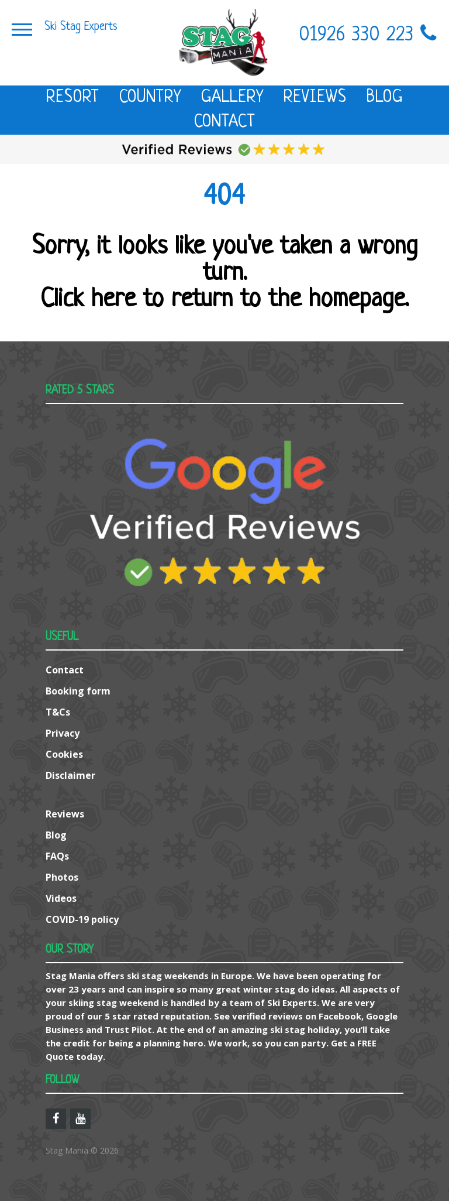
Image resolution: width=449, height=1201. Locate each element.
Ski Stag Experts (81, 26)
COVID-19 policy (82, 919)
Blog (385, 97)
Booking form (78, 691)
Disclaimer (70, 775)
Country (150, 97)
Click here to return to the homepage (222, 300)
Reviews (315, 97)
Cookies (64, 754)
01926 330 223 (368, 35)
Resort (72, 97)
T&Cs (58, 712)
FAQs (57, 856)
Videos (61, 898)
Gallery (232, 97)
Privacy (63, 733)
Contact (224, 122)
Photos (62, 877)
